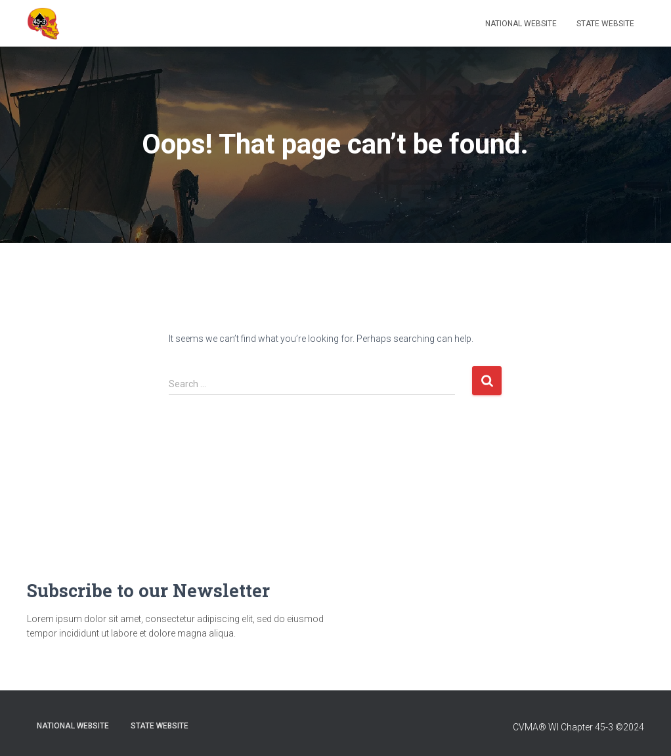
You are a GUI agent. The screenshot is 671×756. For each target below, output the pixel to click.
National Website (521, 23)
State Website (605, 23)
